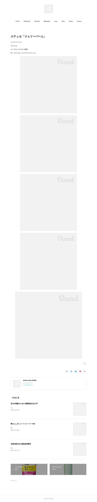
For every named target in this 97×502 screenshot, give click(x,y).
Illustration (47, 21)
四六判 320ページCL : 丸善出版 (21, 448)
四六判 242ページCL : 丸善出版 (21, 428)
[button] (18, 21)
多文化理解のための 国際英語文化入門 (24, 403)
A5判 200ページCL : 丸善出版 (20, 408)
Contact (79, 21)
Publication (27, 21)
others (63, 21)
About (71, 21)
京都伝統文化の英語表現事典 (21, 444)
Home (18, 21)
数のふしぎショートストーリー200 (23, 424)
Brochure (37, 21)
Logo (55, 21)
